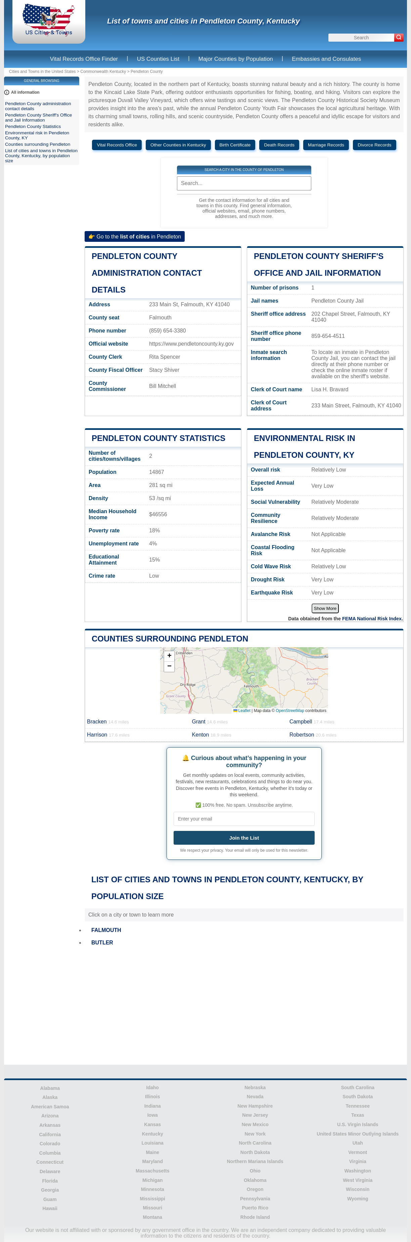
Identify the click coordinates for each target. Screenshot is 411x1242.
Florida (50, 1181)
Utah (358, 1143)
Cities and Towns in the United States (42, 71)
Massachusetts (152, 1170)
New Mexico (255, 1124)
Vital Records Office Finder (84, 59)
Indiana (152, 1106)
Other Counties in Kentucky (178, 144)
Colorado (50, 1143)
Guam (50, 1199)
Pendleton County (147, 71)
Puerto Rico (255, 1207)
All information (25, 92)
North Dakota (255, 1152)
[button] (169, 656)
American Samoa (50, 1106)
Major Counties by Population (235, 59)
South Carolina (357, 1087)
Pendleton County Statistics (158, 438)
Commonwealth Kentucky (103, 71)
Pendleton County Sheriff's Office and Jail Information (38, 118)
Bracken (108, 721)
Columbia (50, 1153)
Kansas (152, 1124)
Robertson (312, 735)
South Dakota (357, 1096)
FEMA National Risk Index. (372, 618)
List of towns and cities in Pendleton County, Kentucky (203, 21)
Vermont (357, 1152)
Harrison (108, 735)
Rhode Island (255, 1217)
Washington (357, 1170)
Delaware (50, 1171)
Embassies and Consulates (326, 59)
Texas (357, 1115)
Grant (210, 721)
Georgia (50, 1190)
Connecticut (49, 1162)
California (50, 1134)
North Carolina (255, 1143)
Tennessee (358, 1106)
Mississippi (152, 1198)
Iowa (152, 1115)
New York (255, 1134)
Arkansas (49, 1125)
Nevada (255, 1096)
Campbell (311, 721)
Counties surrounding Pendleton (170, 638)
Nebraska (255, 1087)
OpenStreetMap (290, 710)
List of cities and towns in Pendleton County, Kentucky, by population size (41, 155)
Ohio (255, 1170)
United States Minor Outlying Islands (358, 1134)
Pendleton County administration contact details (147, 273)
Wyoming (357, 1198)
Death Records (279, 144)
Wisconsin (357, 1189)
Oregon (255, 1189)
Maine (152, 1152)
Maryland (152, 1161)
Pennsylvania (255, 1198)
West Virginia (357, 1180)
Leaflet (241, 710)
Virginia (357, 1161)
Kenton (211, 735)
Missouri (152, 1207)
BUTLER (102, 942)
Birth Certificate (235, 144)
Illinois (152, 1096)
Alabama (50, 1088)
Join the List (244, 838)
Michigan (152, 1180)
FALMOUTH (106, 930)
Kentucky (152, 1134)
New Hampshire (255, 1106)
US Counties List (158, 59)
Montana (152, 1217)
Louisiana (153, 1143)
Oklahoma (255, 1180)
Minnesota (152, 1189)
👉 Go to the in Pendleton (134, 236)
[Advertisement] (244, 1006)
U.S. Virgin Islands (357, 1124)
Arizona (49, 1115)
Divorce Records (374, 144)
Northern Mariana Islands (255, 1161)
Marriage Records (326, 144)
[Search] (399, 38)
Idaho (152, 1087)
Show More (325, 608)
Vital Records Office (117, 144)
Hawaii (50, 1208)
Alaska (49, 1097)
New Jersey (255, 1115)
